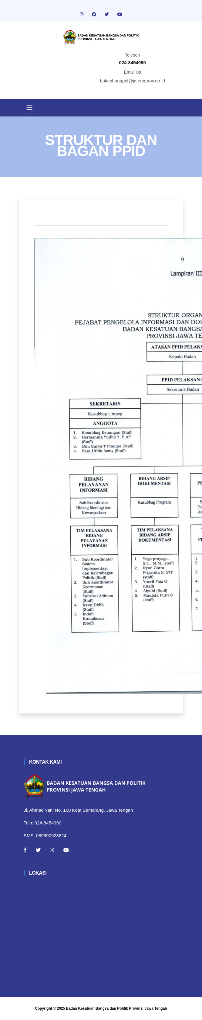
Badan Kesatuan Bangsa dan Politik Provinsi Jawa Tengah (116, 1008)
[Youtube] (66, 850)
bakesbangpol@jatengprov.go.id (132, 80)
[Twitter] (38, 850)
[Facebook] (25, 850)
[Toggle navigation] (29, 107)
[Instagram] (52, 850)
